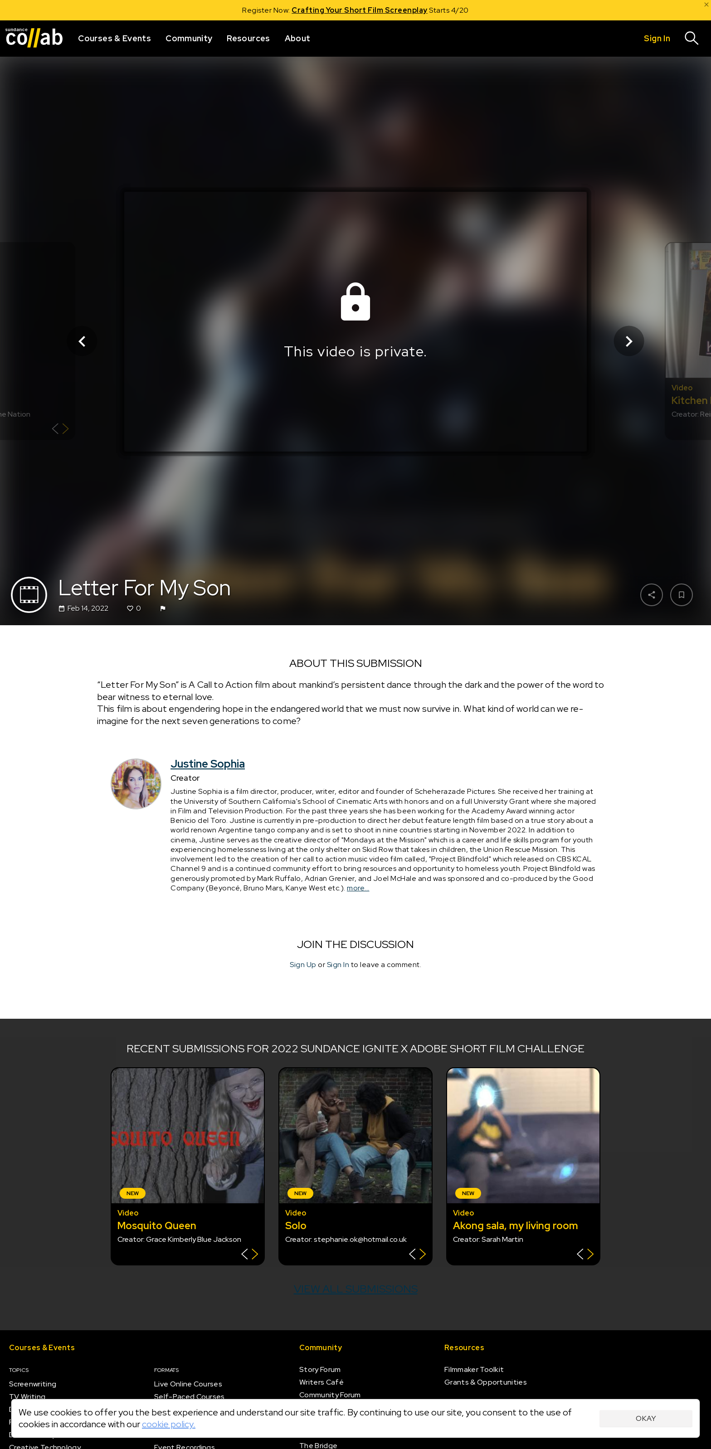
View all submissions (356, 1289)
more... (358, 888)
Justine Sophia (207, 764)
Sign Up (303, 965)
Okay (646, 1418)
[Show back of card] (60, 430)
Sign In (338, 965)
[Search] (692, 38)
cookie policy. (168, 1424)
